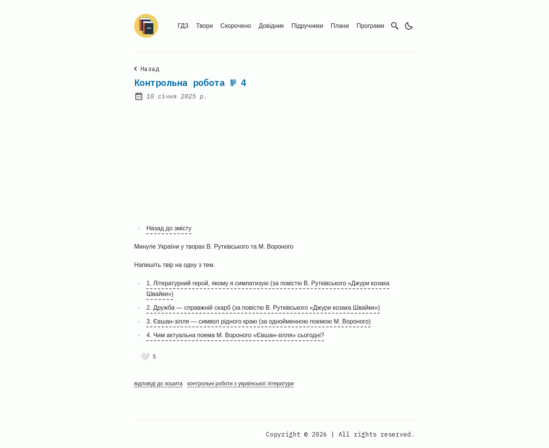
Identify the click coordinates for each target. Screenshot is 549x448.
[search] (395, 25)
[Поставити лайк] (148, 356)
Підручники (307, 26)
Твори (204, 26)
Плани (340, 26)
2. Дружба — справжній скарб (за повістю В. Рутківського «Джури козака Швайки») (263, 307)
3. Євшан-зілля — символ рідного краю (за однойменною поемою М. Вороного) (258, 321)
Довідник (271, 26)
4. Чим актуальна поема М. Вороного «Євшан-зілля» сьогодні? (235, 335)
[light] (409, 26)
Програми (370, 26)
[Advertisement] (274, 157)
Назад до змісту (168, 228)
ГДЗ (183, 26)
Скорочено (235, 26)
